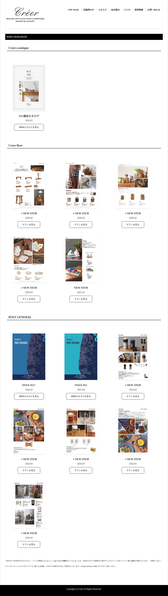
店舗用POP (88, 10)
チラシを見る (28, 224)
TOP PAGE (73, 10)
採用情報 (139, 10)
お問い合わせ (153, 10)
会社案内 (115, 10)
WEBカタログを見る (29, 127)
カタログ (102, 10)
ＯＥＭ (127, 10)
